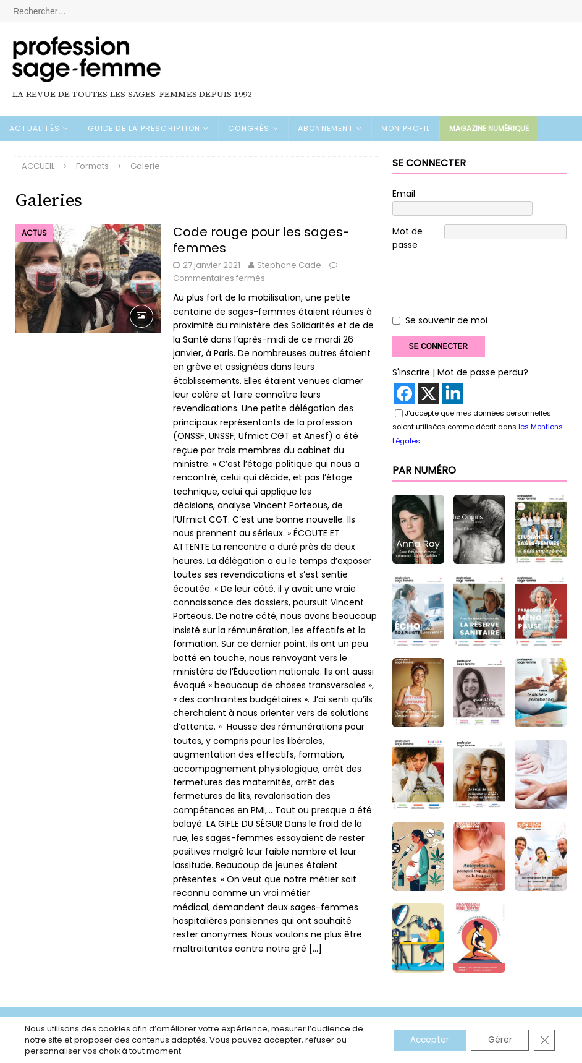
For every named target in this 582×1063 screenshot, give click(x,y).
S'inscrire (411, 358)
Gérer (497, 1040)
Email (403, 193)
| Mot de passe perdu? (480, 358)
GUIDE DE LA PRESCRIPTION (144, 128)
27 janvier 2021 (211, 265)
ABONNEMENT (325, 128)
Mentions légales (49, 1014)
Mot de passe (407, 224)
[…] (315, 948)
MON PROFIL (405, 128)
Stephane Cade (289, 265)
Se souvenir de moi (446, 307)
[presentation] (486, 271)
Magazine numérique (489, 128)
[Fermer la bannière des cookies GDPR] (544, 1040)
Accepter (423, 1040)
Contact (314, 1014)
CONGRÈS (248, 128)
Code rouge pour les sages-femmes (261, 240)
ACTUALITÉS (34, 128)
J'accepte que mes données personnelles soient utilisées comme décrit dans (477, 413)
